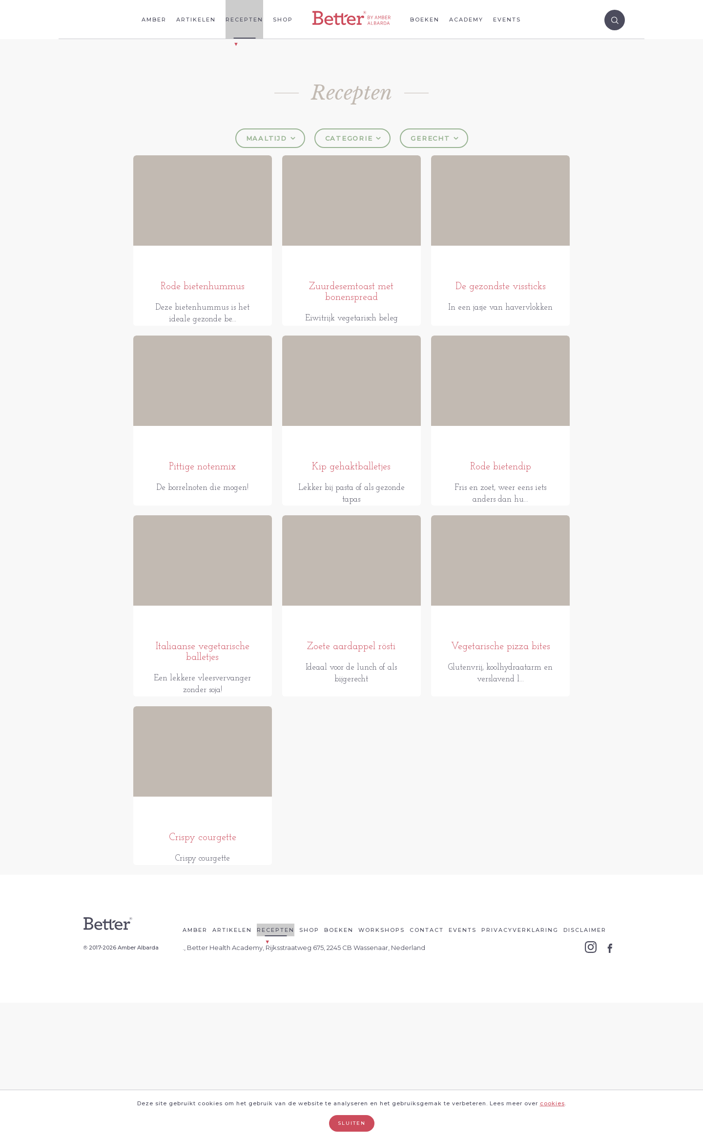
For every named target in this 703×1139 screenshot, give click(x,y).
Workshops (381, 1066)
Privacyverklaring (519, 1066)
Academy (466, 19)
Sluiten (352, 1123)
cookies (552, 1103)
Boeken (424, 19)
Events (507, 19)
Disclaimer (584, 1066)
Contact (427, 1066)
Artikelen (196, 19)
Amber (154, 19)
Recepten (244, 19)
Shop (283, 19)
